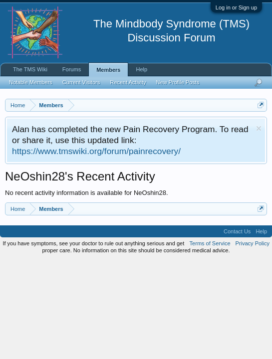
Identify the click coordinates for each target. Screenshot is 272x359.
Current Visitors (81, 82)
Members (108, 70)
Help (141, 69)
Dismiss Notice (259, 128)
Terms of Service (210, 243)
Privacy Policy (253, 243)
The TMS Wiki (30, 69)
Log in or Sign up (236, 7)
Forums (71, 69)
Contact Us (237, 231)
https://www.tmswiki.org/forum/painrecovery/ (96, 151)
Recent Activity (128, 82)
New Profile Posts (178, 82)
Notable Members (30, 82)
